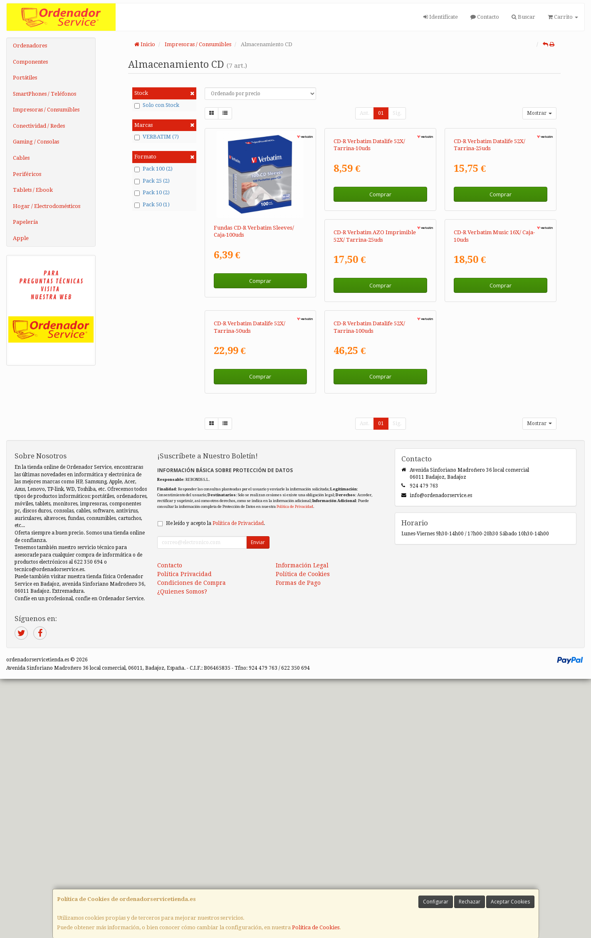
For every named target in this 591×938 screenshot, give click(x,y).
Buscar (523, 17)
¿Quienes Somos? (182, 851)
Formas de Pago (298, 842)
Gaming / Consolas (36, 142)
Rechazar (469, 901)
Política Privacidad (184, 833)
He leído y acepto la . (215, 783)
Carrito (563, 17)
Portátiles (25, 77)
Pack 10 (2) (152, 192)
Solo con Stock (156, 105)
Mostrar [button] (539, 113)
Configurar (435, 901)
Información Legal (302, 825)
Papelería (25, 222)
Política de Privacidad (295, 766)
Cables (21, 158)
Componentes (30, 62)
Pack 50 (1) (152, 204)
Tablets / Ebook (33, 190)
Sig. (397, 113)
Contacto (484, 17)
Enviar (258, 801)
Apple (21, 238)
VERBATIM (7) (156, 137)
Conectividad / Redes (39, 126)
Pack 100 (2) (153, 169)
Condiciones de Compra (191, 842)
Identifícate (440, 17)
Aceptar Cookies (510, 901)
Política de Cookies (315, 927)
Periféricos (27, 174)
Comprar (260, 281)
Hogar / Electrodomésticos (46, 206)
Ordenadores (30, 45)
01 (381, 113)
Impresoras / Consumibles (46, 109)
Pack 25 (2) (152, 181)
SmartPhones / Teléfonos (44, 94)
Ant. (364, 113)
